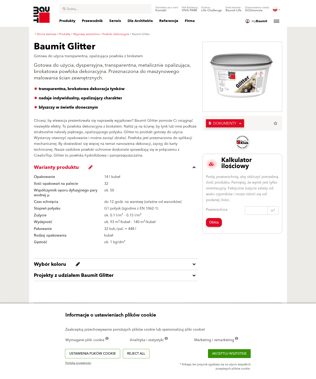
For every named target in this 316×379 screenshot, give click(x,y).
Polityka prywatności (78, 363)
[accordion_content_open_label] (117, 264)
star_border (275, 123)
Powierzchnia (217, 209)
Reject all (136, 353)
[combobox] (105, 9)
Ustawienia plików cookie (92, 353)
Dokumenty (222, 123)
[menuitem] (167, 9)
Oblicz (214, 222)
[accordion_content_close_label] (117, 167)
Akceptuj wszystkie (229, 353)
